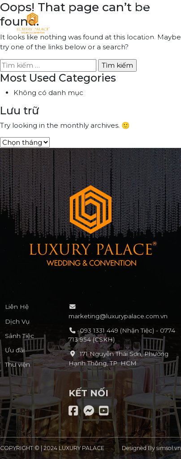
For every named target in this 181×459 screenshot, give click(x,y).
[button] (153, 21)
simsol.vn (168, 448)
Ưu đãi (15, 350)
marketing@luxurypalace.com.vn (118, 316)
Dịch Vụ (17, 321)
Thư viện (17, 364)
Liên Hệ (17, 306)
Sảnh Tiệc (19, 335)
